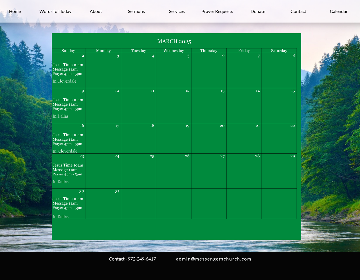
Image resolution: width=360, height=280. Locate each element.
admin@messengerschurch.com (213, 259)
